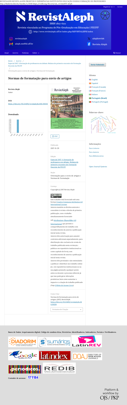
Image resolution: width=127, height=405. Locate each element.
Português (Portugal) (100, 102)
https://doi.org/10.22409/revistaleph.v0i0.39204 (28, 104)
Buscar (117, 53)
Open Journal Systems (98, 166)
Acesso (120, 7)
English (95, 79)
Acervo (15, 53)
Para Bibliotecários (96, 156)
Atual (6, 53)
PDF (56, 136)
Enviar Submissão (97, 65)
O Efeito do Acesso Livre (64, 285)
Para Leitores (94, 148)
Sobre (35, 53)
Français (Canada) (99, 87)
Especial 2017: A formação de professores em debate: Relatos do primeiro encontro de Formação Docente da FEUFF (44, 64)
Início (10, 61)
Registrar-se (108, 7)
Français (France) (98, 91)
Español (95, 83)
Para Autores (94, 152)
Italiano (95, 94)
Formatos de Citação (60, 309)
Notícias (25, 53)
